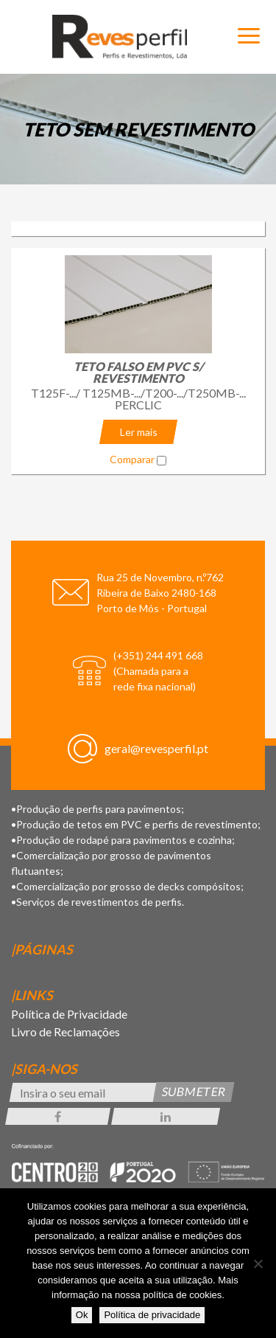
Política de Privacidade (69, 1014)
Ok (82, 1314)
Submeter (194, 1091)
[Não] (257, 1263)
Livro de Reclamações (65, 1032)
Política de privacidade (152, 1314)
